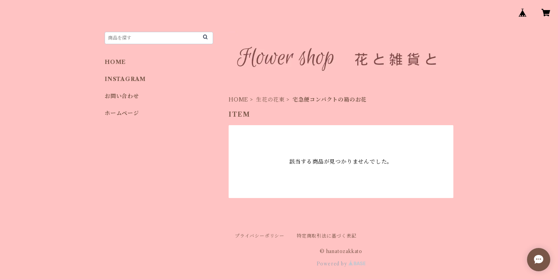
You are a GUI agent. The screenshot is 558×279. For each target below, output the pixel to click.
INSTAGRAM (125, 79)
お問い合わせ (122, 96)
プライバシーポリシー (259, 236)
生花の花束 (270, 99)
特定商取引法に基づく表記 (326, 236)
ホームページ (122, 113)
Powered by (341, 264)
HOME (238, 99)
